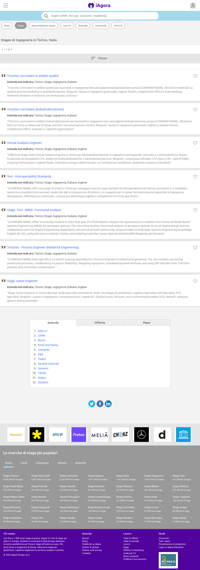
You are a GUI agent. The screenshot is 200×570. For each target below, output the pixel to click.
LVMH (41, 335)
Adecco (42, 330)
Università (101, 25)
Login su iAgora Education (171, 547)
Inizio (7, 25)
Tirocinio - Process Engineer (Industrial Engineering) (43, 247)
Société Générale (48, 363)
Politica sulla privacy (92, 550)
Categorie (42, 463)
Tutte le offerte (130, 538)
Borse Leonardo (130, 556)
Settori (62, 463)
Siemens (43, 368)
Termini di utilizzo (90, 547)
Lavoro (67, 25)
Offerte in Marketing (133, 550)
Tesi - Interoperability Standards (29, 176)
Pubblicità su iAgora (91, 544)
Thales (42, 359)
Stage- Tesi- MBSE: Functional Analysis (34, 210)
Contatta (86, 553)
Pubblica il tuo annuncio (134, 559)
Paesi (8, 463)
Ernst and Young (48, 345)
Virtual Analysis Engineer (24, 142)
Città (24, 463)
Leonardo (43, 349)
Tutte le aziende (131, 541)
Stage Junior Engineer (22, 281)
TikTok (42, 373)
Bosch (41, 340)
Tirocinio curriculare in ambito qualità (32, 75)
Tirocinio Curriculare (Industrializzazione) (35, 109)
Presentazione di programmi (172, 544)
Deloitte (43, 382)
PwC (41, 354)
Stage (20, 25)
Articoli (118, 25)
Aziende (83, 25)
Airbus (42, 377)
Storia (85, 541)
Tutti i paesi (164, 541)
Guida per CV (129, 553)
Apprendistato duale (43, 25)
